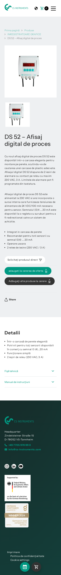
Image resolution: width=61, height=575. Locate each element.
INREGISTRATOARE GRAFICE (24, 34)
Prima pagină (12, 30)
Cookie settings (19, 559)
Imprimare (13, 552)
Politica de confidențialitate (27, 556)
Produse (29, 30)
